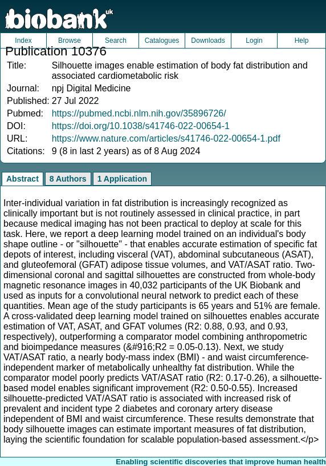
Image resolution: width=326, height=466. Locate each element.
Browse (69, 41)
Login (254, 41)
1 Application (122, 178)
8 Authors (68, 178)
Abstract (22, 178)
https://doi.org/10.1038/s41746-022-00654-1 (141, 126)
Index (23, 41)
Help (302, 41)
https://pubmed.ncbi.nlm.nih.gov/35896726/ (139, 113)
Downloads (208, 41)
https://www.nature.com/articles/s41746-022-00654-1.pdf (166, 138)
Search (116, 41)
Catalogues (162, 41)
